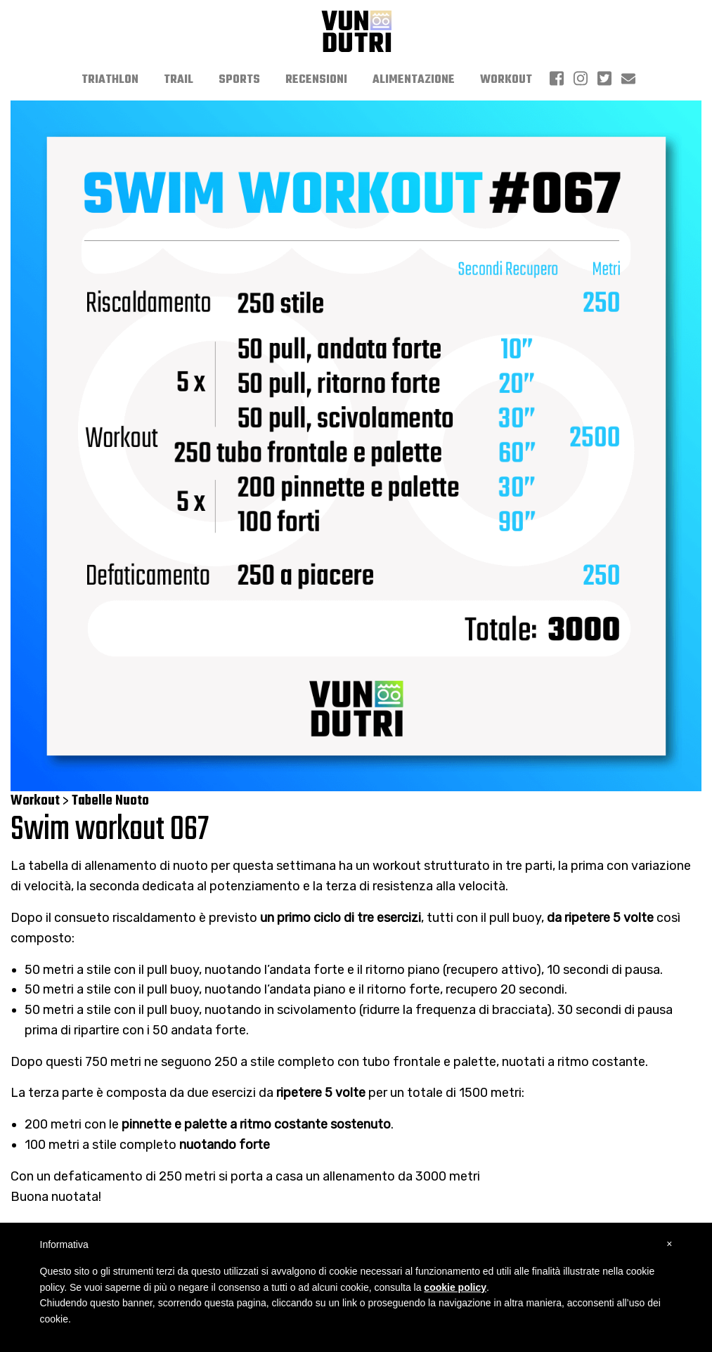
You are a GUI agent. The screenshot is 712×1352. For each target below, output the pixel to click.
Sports (239, 80)
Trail (178, 80)
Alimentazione (414, 80)
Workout (506, 80)
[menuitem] (110, 80)
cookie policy (455, 1287)
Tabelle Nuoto (110, 801)
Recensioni (316, 80)
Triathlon (110, 80)
